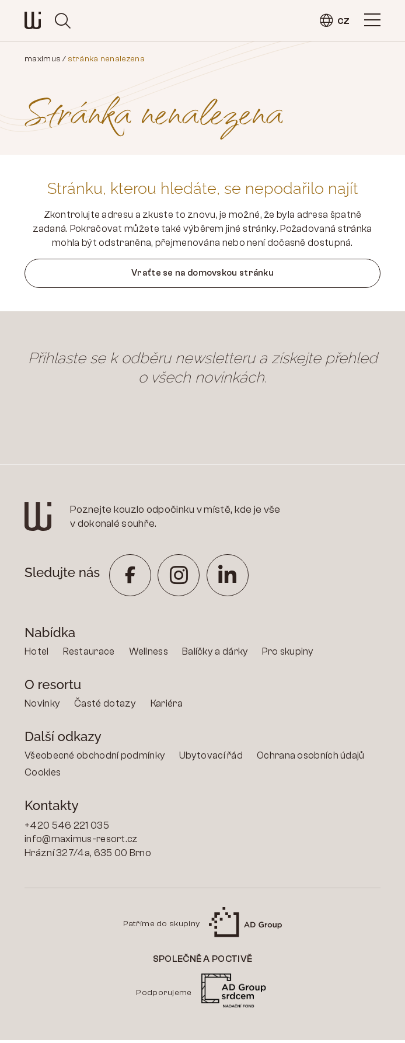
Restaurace (89, 654)
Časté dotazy (105, 706)
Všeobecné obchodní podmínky (95, 758)
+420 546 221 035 (67, 828)
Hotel (37, 654)
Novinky (42, 706)
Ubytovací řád (211, 758)
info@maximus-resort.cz (81, 841)
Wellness (148, 654)
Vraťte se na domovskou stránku (202, 274)
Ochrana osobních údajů (311, 758)
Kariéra (167, 706)
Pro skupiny (287, 654)
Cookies (43, 774)
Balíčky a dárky (215, 654)
